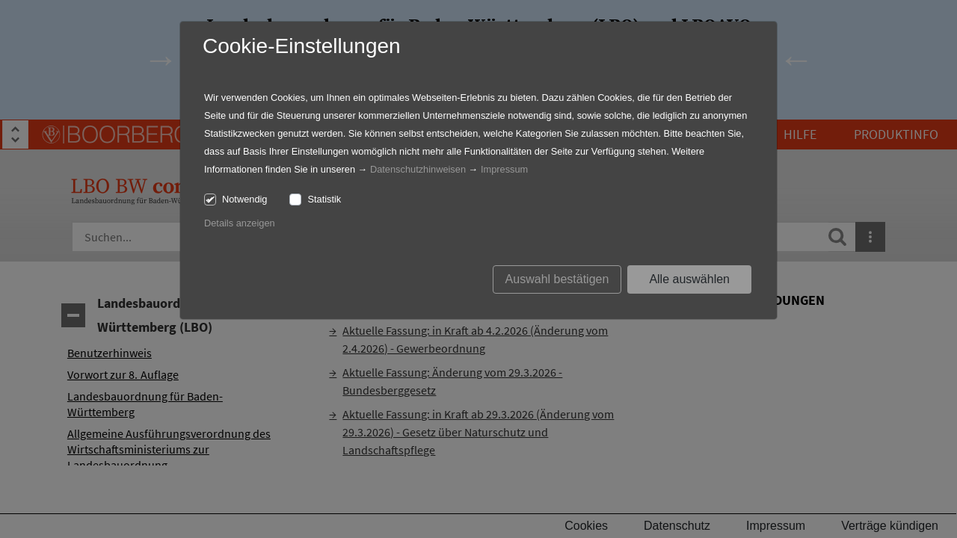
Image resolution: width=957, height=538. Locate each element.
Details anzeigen (239, 223)
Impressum (504, 169)
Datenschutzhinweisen (418, 169)
